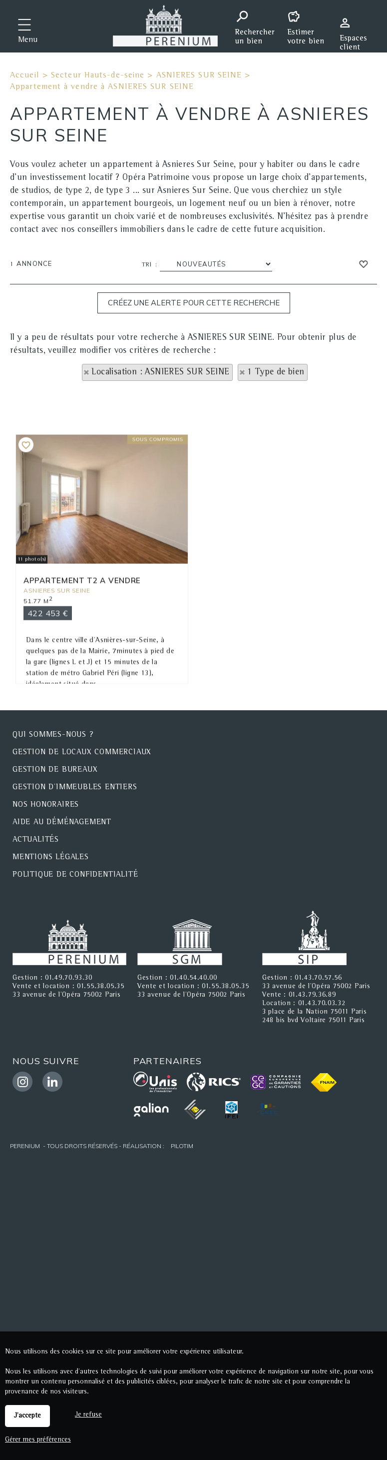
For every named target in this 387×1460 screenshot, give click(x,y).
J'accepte (27, 1416)
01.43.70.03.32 (322, 1003)
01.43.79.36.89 (312, 995)
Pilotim (182, 1146)
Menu (27, 40)
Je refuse (88, 1415)
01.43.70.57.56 (318, 978)
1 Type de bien (276, 372)
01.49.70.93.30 (68, 978)
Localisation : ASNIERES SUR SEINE (160, 372)
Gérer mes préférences (38, 1440)
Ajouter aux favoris (25, 522)
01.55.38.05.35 (100, 986)
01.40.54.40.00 (193, 978)
